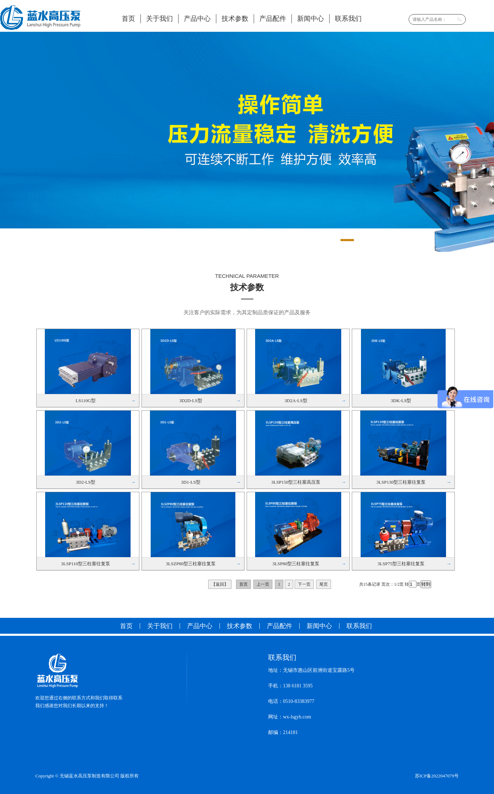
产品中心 (197, 18)
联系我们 (348, 18)
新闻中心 (310, 18)
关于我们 (159, 18)
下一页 (304, 584)
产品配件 (272, 18)
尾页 (323, 584)
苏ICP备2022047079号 (437, 775)
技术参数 (235, 18)
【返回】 (219, 584)
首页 (128, 18)
